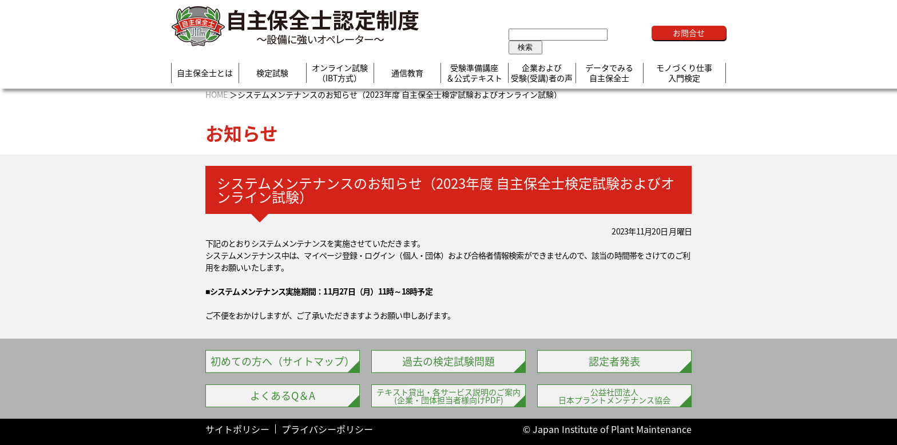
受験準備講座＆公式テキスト (474, 73)
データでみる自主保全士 (609, 73)
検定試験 (272, 73)
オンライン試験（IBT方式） (340, 73)
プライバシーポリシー (327, 429)
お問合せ (689, 32)
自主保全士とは (205, 73)
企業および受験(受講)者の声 (542, 73)
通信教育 (407, 73)
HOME (216, 94)
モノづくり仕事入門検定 (684, 73)
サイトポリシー (237, 429)
